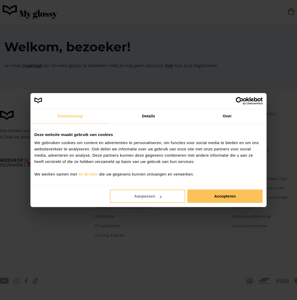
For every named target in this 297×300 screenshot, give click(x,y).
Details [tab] (148, 116)
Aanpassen (148, 196)
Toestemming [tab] (70, 116)
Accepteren (225, 196)
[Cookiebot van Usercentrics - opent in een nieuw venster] (240, 101)
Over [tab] (227, 116)
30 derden (88, 174)
